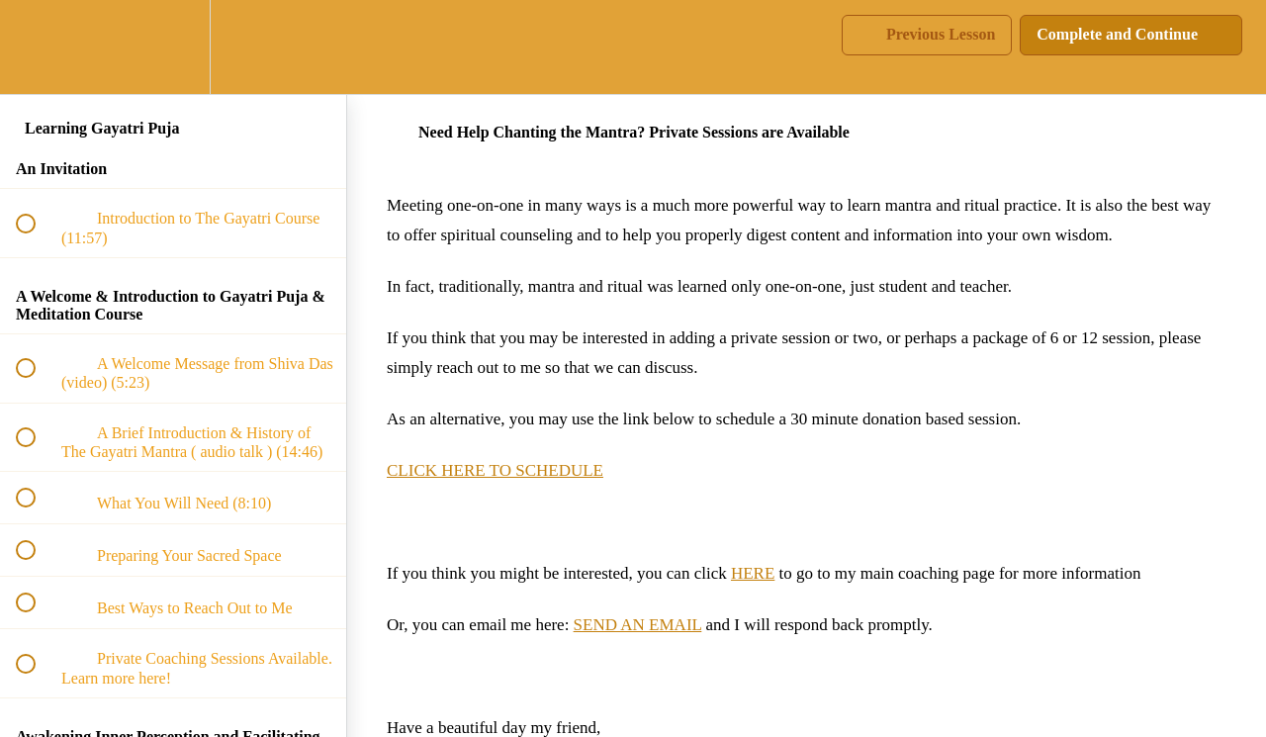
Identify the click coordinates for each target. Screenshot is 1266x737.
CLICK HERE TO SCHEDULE (495, 470)
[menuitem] (173, 47)
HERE (752, 573)
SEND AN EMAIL (638, 624)
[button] (36, 47)
